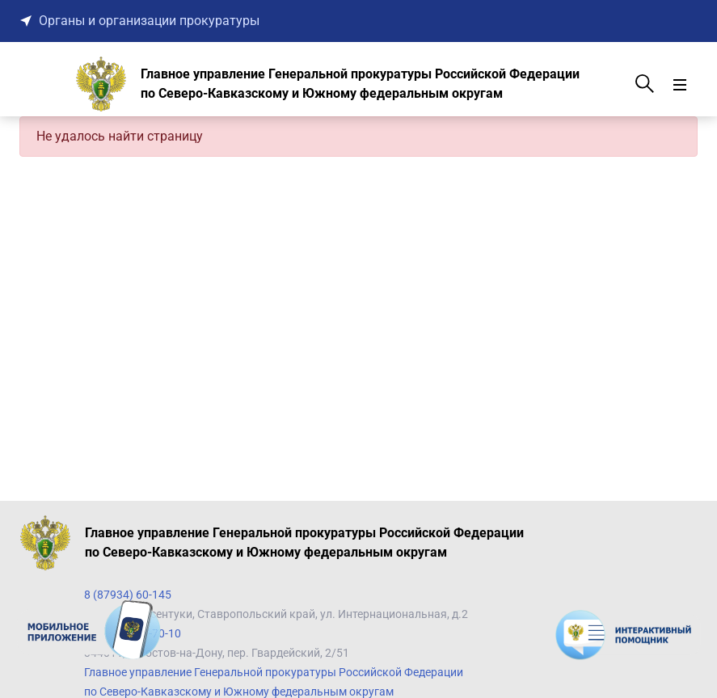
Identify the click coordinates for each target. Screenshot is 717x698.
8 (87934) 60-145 (127, 594)
